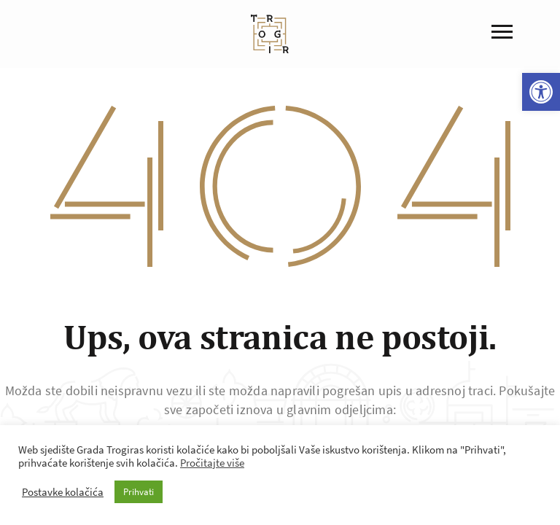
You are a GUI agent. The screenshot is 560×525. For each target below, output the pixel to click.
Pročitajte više (212, 463)
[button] (541, 92)
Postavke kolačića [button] (63, 492)
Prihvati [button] (138, 492)
